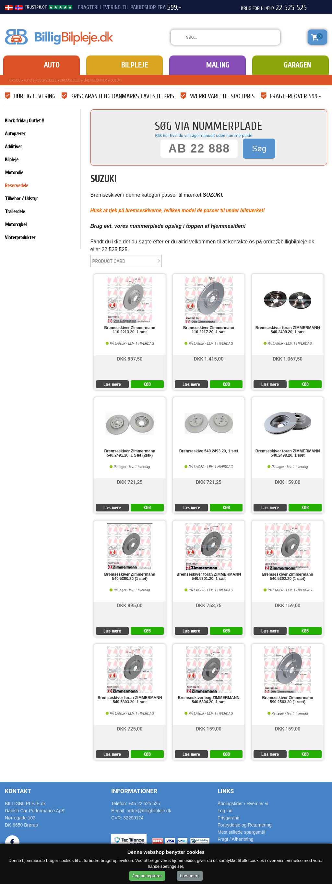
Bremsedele (70, 80)
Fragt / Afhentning (236, 839)
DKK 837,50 (130, 358)
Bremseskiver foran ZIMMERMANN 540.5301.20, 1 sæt (208, 576)
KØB (147, 384)
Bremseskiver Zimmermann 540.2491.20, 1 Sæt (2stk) (129, 453)
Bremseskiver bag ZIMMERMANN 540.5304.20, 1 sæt (209, 700)
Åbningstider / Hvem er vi (243, 803)
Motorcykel (16, 224)
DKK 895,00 (130, 605)
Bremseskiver (95, 80)
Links (226, 791)
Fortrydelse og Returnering (245, 825)
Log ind (225, 810)
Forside (13, 80)
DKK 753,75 (208, 605)
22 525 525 (291, 8)
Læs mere (112, 384)
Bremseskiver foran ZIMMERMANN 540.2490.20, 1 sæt (287, 330)
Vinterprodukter (20, 237)
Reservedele (46, 80)
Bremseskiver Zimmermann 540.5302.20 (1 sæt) (287, 576)
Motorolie (14, 173)
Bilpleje (134, 65)
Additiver (13, 147)
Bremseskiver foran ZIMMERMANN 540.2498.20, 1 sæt (287, 453)
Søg (259, 148)
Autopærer (15, 134)
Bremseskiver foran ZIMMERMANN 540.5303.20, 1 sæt (130, 700)
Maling (217, 65)
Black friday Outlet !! (24, 121)
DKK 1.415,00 (209, 358)
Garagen (297, 65)
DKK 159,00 (288, 481)
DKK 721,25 (130, 481)
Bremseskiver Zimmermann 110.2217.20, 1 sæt (208, 330)
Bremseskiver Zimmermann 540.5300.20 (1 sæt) (129, 576)
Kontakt (18, 791)
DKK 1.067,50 (287, 358)
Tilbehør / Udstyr (21, 199)
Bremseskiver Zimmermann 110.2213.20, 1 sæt (129, 330)
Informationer (134, 791)
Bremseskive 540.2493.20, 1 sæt (208, 451)
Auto (51, 65)
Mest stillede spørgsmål (241, 832)
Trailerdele (15, 212)
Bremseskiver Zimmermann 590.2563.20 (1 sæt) (287, 700)
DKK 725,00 (130, 728)
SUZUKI (116, 80)
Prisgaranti (228, 817)
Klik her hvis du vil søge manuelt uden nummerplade (203, 135)
